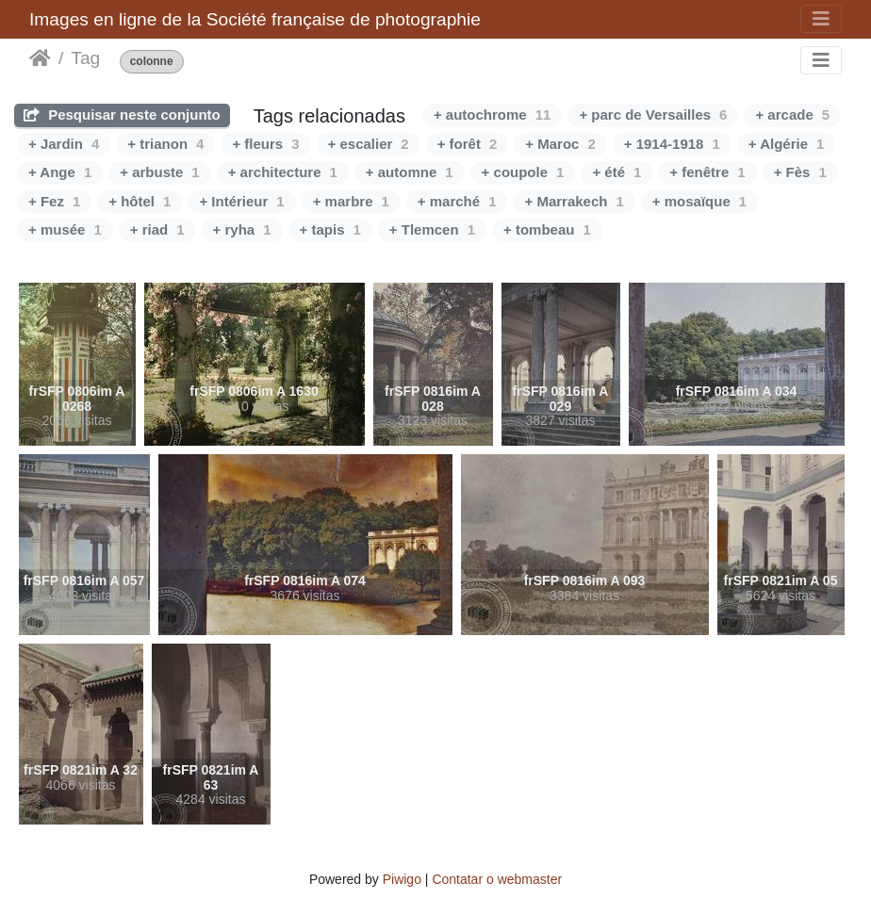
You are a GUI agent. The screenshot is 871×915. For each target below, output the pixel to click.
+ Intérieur (241, 201)
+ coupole (523, 172)
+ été (616, 172)
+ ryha (242, 229)
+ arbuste (159, 172)
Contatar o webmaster (497, 879)
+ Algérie (786, 144)
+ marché (457, 201)
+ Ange (59, 172)
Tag (85, 58)
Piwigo (402, 879)
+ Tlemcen (432, 229)
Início (40, 58)
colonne (151, 62)
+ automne (409, 172)
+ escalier (368, 144)
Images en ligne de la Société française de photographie (255, 19)
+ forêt (467, 144)
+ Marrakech (573, 201)
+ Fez (54, 201)
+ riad (157, 229)
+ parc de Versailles (653, 114)
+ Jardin (63, 144)
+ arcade (792, 114)
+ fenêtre (707, 172)
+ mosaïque (699, 201)
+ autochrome (492, 114)
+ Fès (800, 172)
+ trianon (165, 144)
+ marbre (351, 201)
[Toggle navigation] (821, 19)
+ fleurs (265, 144)
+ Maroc (560, 144)
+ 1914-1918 (672, 144)
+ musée (65, 229)
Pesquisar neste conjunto (122, 114)
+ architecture (282, 172)
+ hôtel (139, 201)
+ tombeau (547, 229)
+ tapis (330, 229)
